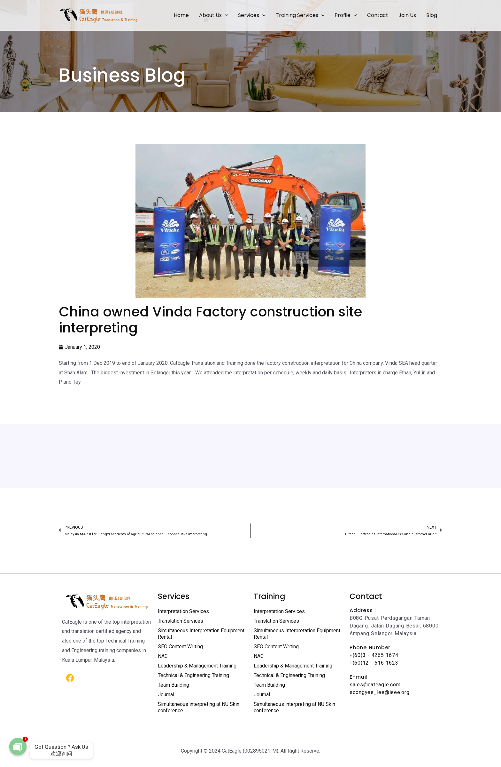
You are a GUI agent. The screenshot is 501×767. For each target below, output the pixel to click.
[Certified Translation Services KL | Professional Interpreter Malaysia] (99, 15)
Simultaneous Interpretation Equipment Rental (201, 633)
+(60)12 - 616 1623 (374, 663)
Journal (166, 694)
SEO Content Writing (180, 646)
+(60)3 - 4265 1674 (374, 655)
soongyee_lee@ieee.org (380, 692)
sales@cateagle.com (375, 685)
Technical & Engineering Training (193, 675)
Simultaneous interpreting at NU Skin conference (198, 707)
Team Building (173, 685)
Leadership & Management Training (197, 666)
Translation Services (180, 621)
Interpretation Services (183, 611)
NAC (163, 656)
